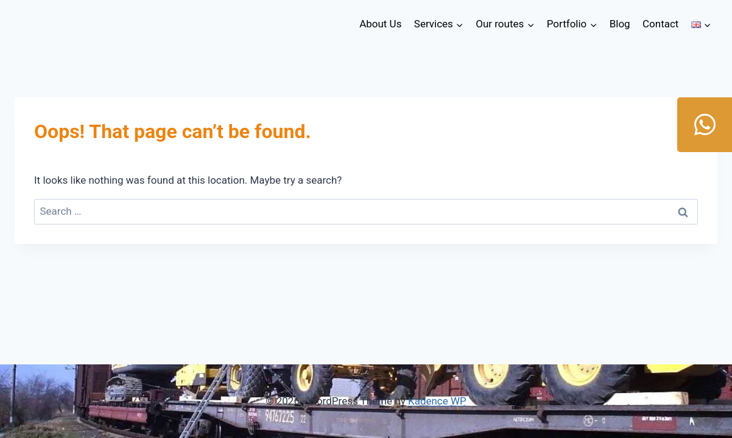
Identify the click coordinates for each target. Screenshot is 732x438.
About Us (380, 24)
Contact (660, 24)
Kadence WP (437, 401)
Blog (620, 24)
